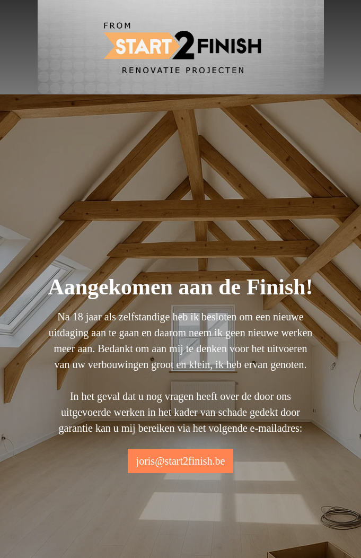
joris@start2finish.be (180, 461)
